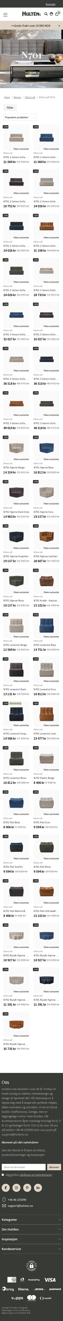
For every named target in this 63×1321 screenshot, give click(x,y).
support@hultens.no (15, 1134)
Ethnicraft (30, 97)
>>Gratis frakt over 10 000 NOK (30, 26)
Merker (17, 97)
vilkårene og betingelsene (35, 1175)
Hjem (7, 97)
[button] (31, 85)
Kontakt (50, 4)
